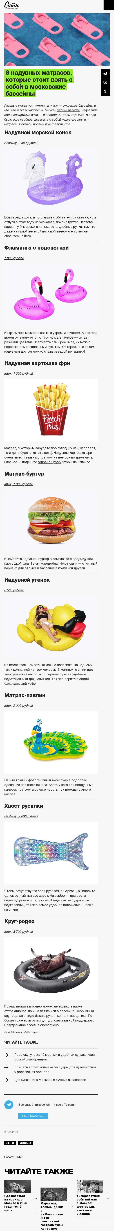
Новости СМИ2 (13, 1157)
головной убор (49, 462)
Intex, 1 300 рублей (18, 373)
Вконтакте (105, 82)
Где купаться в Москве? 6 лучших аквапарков (50, 1080)
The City (11, 5)
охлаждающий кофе (20, 683)
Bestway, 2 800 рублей (21, 816)
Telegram (105, 73)
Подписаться (33, 1115)
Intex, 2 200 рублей (18, 706)
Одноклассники (105, 91)
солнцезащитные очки (21, 115)
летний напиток (68, 110)
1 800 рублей (14, 258)
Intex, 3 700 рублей (18, 932)
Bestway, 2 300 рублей (21, 143)
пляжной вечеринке (57, 231)
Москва (25, 1143)
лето (10, 1143)
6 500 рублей (14, 590)
